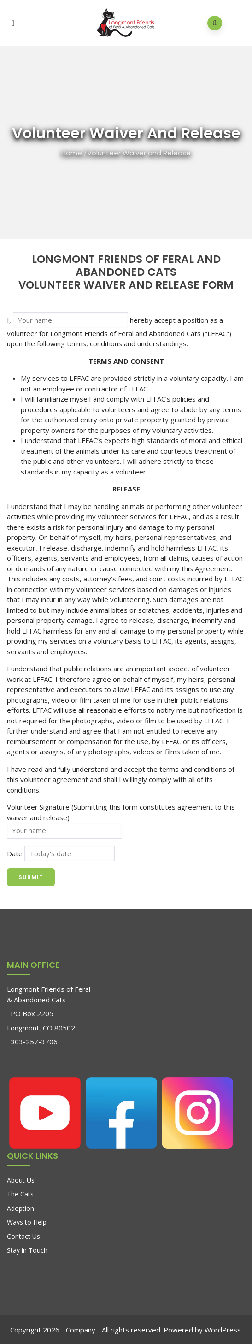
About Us (21, 1180)
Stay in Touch (27, 1250)
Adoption (20, 1208)
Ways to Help (27, 1222)
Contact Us (23, 1236)
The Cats (20, 1194)
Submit (30, 877)
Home (71, 153)
